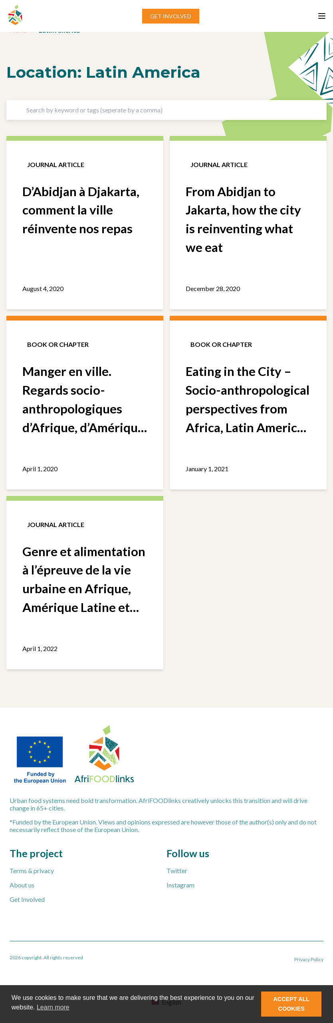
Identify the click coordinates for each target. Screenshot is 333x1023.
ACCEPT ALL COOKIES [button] (291, 1004)
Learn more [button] (53, 1007)
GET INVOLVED (170, 16)
